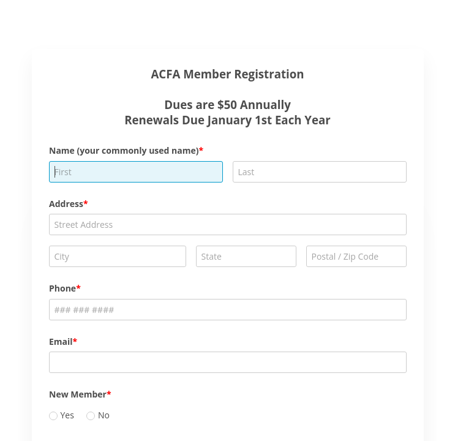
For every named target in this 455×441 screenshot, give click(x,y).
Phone (62, 288)
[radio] (53, 416)
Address (66, 203)
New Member (78, 394)
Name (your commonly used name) (124, 150)
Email (61, 341)
